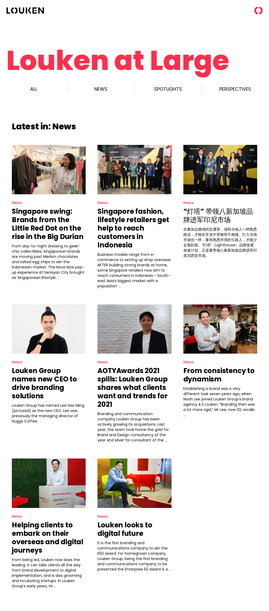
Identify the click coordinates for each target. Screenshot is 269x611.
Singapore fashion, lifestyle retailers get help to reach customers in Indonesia (133, 228)
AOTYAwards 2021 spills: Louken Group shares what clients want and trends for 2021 (132, 387)
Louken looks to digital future (124, 529)
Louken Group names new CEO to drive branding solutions (44, 383)
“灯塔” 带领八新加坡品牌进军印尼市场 (218, 216)
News (17, 203)
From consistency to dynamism (219, 375)
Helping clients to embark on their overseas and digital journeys (47, 537)
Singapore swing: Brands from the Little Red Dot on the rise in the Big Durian (48, 224)
